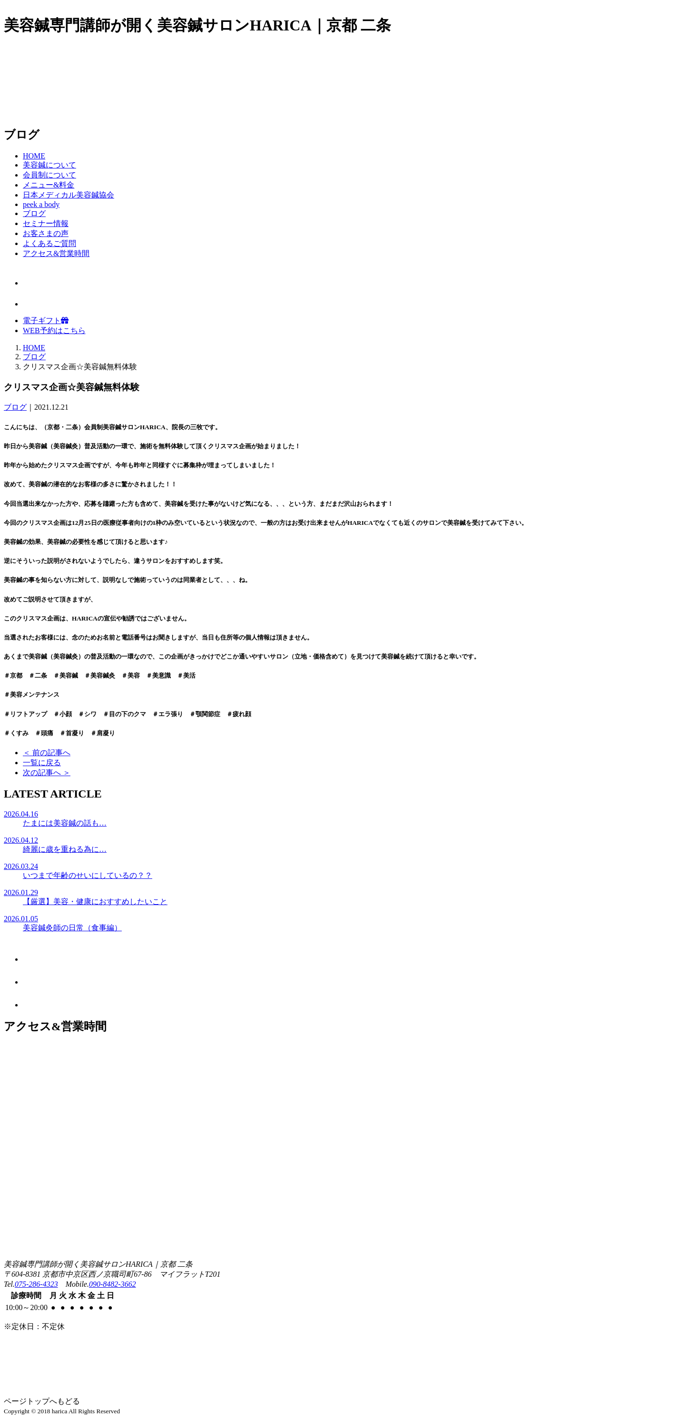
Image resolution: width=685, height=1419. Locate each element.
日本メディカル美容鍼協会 (68, 195)
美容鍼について (49, 165)
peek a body (41, 204)
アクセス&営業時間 (56, 253)
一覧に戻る (42, 763)
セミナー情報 (45, 223)
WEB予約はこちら (54, 330)
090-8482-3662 (112, 1284)
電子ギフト (45, 320)
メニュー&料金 (48, 185)
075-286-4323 (36, 1284)
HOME (34, 156)
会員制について (49, 175)
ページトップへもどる (42, 1401)
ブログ (34, 213)
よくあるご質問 (49, 243)
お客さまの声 (45, 233)
